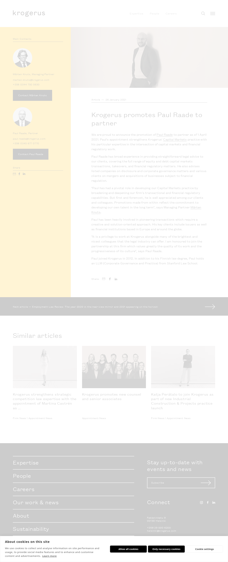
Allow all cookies (128, 549)
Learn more (49, 555)
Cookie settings (204, 549)
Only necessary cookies (166, 549)
